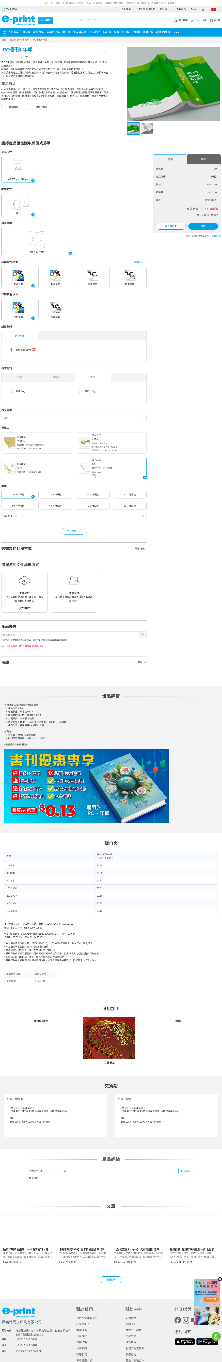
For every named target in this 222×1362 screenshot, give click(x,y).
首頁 (4, 39)
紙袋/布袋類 (163, 32)
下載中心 (181, 9)
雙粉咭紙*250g (26, 349)
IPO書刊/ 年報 (39, 39)
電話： (5, 1339)
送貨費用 (131, 1342)
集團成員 (81, 1330)
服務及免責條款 (135, 1348)
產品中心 (14, 39)
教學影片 (131, 1354)
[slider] (11, 56)
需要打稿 (140, 548)
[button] (203, 9)
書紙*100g (90, 391)
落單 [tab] (170, 159)
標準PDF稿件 (134, 1330)
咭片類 (27, 32)
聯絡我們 (81, 1354)
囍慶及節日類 (122, 32)
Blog (193, 9)
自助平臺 (45, 20)
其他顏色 (140, 262)
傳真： (5, 1345)
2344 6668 (9, 9)
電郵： (5, 1351)
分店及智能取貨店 (145, 9)
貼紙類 (107, 32)
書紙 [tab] (92, 377)
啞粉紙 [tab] (56, 377)
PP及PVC (95, 32)
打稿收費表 (42, 107)
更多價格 (74, 531)
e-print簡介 (82, 1324)
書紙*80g (20, 391)
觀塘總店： (8, 1330)
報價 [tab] (203, 159)
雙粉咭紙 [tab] (19, 335)
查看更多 (111, 1279)
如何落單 (131, 1318)
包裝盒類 (148, 32)
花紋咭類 (38, 32)
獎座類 (136, 32)
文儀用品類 (79, 32)
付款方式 (131, 1336)
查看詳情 (216, 236)
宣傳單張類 (53, 32)
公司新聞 (81, 1348)
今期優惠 (126, 9)
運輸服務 (13, 107)
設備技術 (81, 1342)
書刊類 (66, 32)
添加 (142, 662)
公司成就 (81, 1336)
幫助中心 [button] (164, 9)
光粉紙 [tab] (19, 377)
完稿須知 (131, 1324)
